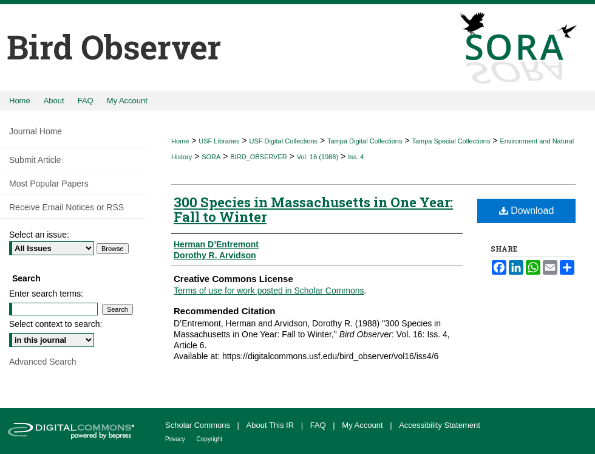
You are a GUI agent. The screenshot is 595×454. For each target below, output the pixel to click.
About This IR (271, 425)
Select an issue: (39, 234)
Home (180, 141)
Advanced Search (42, 361)
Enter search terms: (46, 293)
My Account (363, 425)
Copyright (210, 439)
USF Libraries (219, 141)
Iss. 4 (356, 156)
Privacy (176, 439)
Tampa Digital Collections (365, 141)
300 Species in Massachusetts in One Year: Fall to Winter (313, 209)
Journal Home (35, 131)
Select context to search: (55, 324)
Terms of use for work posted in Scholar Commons (269, 290)
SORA (211, 156)
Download (526, 210)
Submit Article (35, 160)
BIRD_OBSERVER (258, 156)
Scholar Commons (199, 425)
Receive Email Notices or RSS (66, 207)
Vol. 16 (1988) (318, 156)
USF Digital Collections (284, 141)
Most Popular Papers (49, 183)
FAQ (319, 425)
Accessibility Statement (439, 425)
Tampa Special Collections (451, 141)
